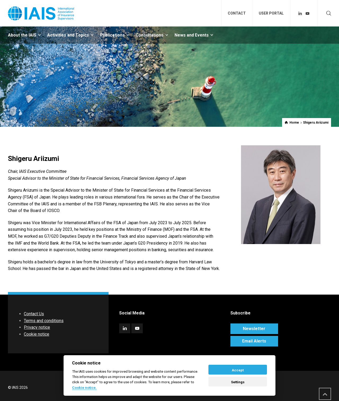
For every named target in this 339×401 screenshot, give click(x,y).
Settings (237, 382)
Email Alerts (254, 341)
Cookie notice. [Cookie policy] (84, 387)
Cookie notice (36, 334)
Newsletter (254, 328)
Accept (238, 370)
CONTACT (237, 13)
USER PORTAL (271, 13)
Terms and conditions (44, 320)
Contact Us (34, 313)
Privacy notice (37, 327)
